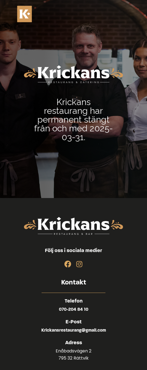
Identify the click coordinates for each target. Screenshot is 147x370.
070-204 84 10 (73, 309)
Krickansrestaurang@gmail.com (73, 330)
